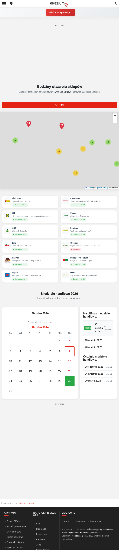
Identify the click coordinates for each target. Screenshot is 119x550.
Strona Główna (14, 521)
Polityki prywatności (70, 532)
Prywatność (95, 521)
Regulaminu (103, 529)
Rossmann (41, 534)
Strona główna (7, 503)
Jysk (38, 544)
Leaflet (89, 188)
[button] (59, 151)
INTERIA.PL (78, 536)
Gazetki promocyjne (16, 526)
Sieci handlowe (14, 531)
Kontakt (67, 521)
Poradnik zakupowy (16, 542)
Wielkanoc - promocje (60, 12)
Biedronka (41, 529)
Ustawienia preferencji (90, 532)
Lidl (38, 523)
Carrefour (41, 539)
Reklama (80, 521)
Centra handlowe (15, 537)
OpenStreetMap (102, 188)
